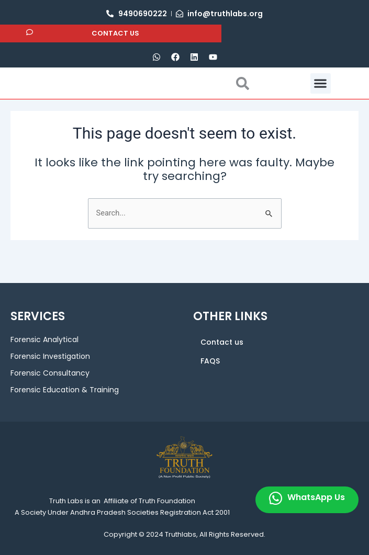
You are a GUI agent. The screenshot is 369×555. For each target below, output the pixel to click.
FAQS (210, 361)
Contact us (221, 342)
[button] (320, 98)
